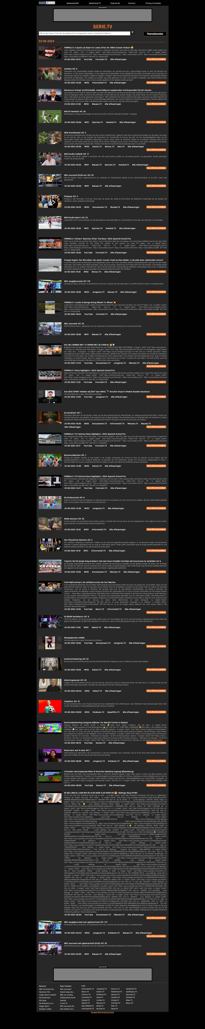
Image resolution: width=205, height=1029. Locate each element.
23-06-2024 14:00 (72, 508)
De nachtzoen (44, 997)
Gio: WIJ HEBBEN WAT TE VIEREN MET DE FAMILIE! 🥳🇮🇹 (89, 344)
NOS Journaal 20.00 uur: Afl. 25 (79, 175)
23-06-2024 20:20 (72, 164)
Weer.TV (129, 1000)
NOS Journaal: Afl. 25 (74, 323)
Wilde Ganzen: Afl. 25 (74, 518)
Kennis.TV (97, 146)
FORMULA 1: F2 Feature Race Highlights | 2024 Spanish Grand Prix (95, 434)
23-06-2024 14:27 (72, 488)
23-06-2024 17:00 (72, 397)
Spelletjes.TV (131, 992)
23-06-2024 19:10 (72, 271)
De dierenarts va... (46, 1003)
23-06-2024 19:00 (72, 292)
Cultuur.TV (86, 994)
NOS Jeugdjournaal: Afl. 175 (77, 281)
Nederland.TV (95, 3)
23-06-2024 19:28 (72, 252)
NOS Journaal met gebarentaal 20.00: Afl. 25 (85, 943)
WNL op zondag (66, 995)
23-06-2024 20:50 (72, 122)
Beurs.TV (100, 609)
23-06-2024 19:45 (72, 207)
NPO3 (86, 207)
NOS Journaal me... (46, 989)
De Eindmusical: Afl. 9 (74, 497)
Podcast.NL (115, 3)
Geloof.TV (96, 627)
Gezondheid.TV (88, 1006)
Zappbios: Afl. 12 (72, 701)
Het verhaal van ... (67, 1009)
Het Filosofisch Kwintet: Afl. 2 (78, 540)
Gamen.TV (100, 743)
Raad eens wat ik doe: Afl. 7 (77, 750)
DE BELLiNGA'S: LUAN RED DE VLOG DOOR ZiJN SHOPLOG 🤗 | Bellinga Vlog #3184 (100, 792)
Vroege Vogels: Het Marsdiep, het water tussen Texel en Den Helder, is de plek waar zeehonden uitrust (113, 260)
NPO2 (86, 82)
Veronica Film (44, 992)
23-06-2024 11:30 (72, 627)
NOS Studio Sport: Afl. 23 (76, 217)
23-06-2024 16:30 (72, 423)
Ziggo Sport (44, 1006)
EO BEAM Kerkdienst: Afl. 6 (76, 616)
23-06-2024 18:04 (72, 314)
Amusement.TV (99, 207)
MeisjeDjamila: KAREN (74, 637)
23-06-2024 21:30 (72, 104)
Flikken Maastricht (67, 997)
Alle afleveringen (118, 59)
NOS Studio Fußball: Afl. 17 (76, 154)
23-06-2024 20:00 (72, 186)
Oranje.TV (115, 1000)
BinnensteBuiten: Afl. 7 (75, 455)
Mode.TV (99, 1006)
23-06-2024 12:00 (72, 609)
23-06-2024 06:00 (72, 914)
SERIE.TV (102, 26)
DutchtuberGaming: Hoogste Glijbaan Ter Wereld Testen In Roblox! (96, 722)
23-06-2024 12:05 (72, 572)
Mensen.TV (134, 363)
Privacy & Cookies (153, 3)
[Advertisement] (103, 15)
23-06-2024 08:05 (72, 761)
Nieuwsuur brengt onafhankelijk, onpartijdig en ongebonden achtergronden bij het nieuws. (108, 90)
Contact (131, 3)
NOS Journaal (65, 989)
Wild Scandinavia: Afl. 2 (75, 132)
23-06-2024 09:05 (72, 712)
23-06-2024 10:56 (72, 643)
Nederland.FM (73, 3)
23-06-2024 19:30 (72, 228)
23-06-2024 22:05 (72, 82)
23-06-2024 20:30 (72, 146)
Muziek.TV (115, 207)
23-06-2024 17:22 (72, 382)
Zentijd (63, 1000)
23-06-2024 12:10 (72, 550)
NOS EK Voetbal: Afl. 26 (75, 111)
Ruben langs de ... (67, 992)
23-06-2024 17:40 (72, 363)
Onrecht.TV (115, 997)
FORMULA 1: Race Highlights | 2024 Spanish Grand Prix (89, 370)
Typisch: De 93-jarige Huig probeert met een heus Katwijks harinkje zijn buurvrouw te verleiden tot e (112, 561)
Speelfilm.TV (113, 712)
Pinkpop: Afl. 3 (71, 196)
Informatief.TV (99, 82)
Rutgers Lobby (45, 1009)
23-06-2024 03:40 (73, 933)
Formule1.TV (101, 59)
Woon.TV (129, 1003)
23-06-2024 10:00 (72, 669)
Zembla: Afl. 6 (70, 68)
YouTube (88, 59)
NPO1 (86, 122)
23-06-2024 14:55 (72, 466)
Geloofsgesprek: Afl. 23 (75, 680)
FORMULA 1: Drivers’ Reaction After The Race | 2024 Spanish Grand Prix (97, 238)
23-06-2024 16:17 (72, 445)
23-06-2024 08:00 (72, 785)
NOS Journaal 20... (67, 1006)
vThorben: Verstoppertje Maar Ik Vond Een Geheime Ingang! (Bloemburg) (99, 771)
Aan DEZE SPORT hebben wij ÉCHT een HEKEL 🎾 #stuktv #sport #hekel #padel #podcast (107, 391)
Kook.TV (99, 997)
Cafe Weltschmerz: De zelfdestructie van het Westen (90, 582)
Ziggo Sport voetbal (47, 995)
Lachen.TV (100, 1000)
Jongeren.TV (98, 292)
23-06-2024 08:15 (72, 743)
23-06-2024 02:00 (72, 954)
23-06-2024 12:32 (72, 529)
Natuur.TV (109, 146)
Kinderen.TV (98, 712)
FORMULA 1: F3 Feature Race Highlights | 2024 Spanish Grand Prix (95, 476)
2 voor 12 (63, 1003)
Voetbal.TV (111, 122)
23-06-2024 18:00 (72, 334)
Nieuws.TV (97, 104)
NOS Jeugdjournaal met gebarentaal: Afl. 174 (85, 922)
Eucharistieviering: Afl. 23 (76, 659)
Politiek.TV (115, 1003)
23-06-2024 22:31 (72, 59)
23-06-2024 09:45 (73, 691)
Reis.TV (121, 146)
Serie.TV (114, 1009)
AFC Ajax (42, 1000)
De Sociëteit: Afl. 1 (73, 412)
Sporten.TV (97, 122)
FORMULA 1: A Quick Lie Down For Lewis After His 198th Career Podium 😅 (98, 47)
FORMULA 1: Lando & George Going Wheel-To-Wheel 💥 (90, 302)
